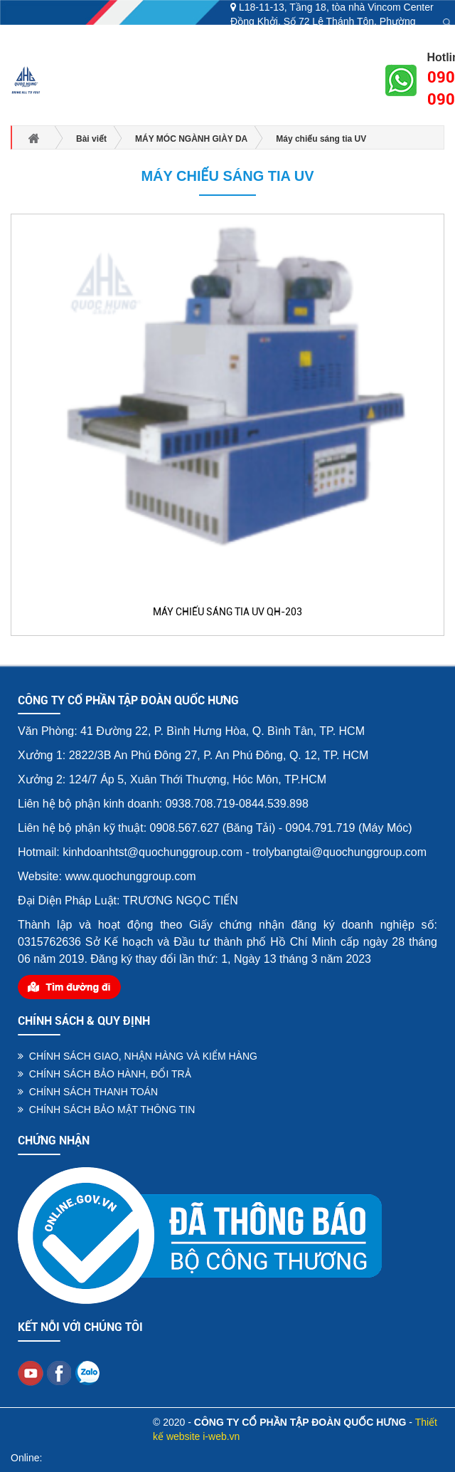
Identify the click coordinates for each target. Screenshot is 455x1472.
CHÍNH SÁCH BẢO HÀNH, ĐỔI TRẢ (104, 1074)
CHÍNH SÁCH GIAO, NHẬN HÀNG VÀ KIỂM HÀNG (137, 1056)
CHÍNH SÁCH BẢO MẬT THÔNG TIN (106, 1109)
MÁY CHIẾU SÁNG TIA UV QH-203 (227, 611)
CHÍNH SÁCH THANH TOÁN (88, 1091)
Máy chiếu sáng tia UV (227, 176)
